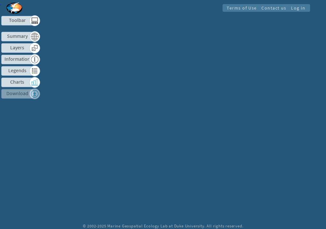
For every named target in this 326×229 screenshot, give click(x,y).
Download (17, 93)
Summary (17, 36)
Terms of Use (240, 8)
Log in (297, 8)
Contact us (273, 8)
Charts (17, 82)
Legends (17, 70)
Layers (17, 48)
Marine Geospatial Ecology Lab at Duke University (155, 225)
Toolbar (17, 20)
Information (17, 59)
